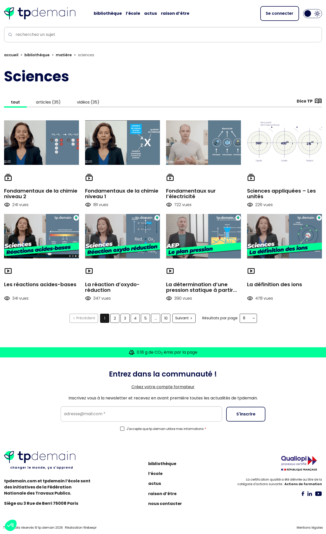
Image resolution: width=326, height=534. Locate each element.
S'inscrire (245, 414)
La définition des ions (274, 284)
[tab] (303, 493)
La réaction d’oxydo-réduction (112, 287)
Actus (154, 483)
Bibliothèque (37, 55)
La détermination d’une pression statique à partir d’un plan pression (199, 290)
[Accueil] (39, 14)
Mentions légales (310, 527)
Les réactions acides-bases (40, 284)
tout (16, 103)
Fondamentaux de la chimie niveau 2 (40, 194)
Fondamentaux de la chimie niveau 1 (121, 194)
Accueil (11, 55)
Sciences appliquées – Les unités (281, 194)
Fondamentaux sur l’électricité (191, 194)
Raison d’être (162, 494)
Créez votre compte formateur (163, 387)
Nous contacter (165, 504)
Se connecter (279, 14)
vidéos (94, 103)
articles (51, 103)
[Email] (141, 414)
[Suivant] (184, 318)
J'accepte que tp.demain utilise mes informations (166, 429)
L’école (155, 474)
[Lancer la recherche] (9, 35)
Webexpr (90, 527)
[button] (11, 525)
